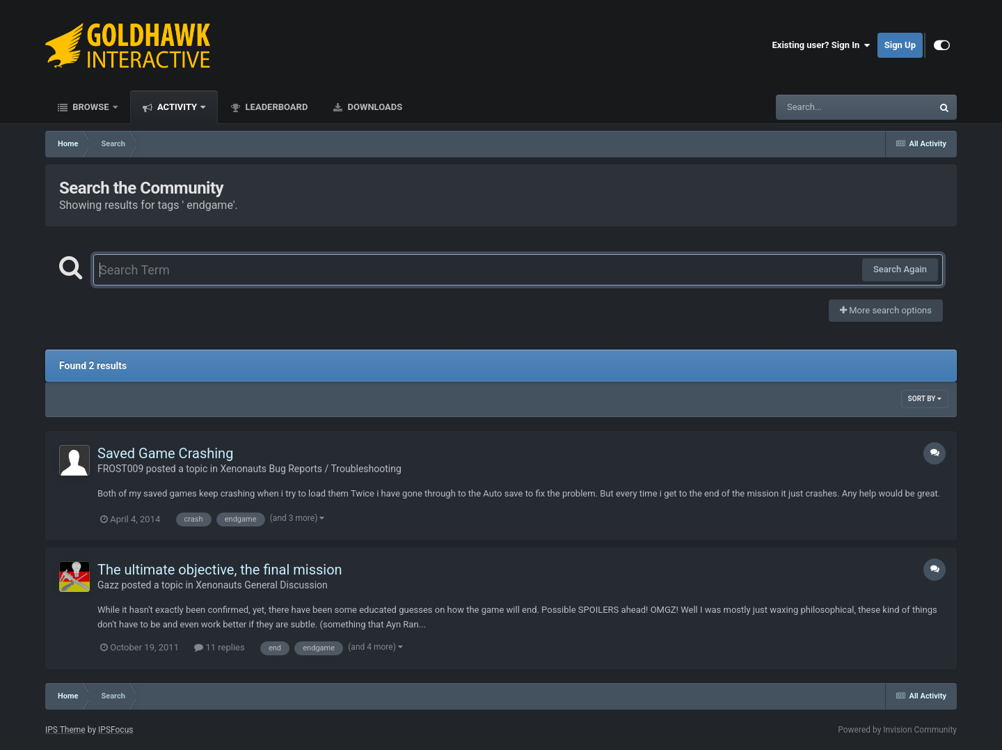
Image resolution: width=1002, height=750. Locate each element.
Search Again (900, 269)
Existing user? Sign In (821, 45)
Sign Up (900, 45)
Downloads (373, 107)
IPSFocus (115, 730)
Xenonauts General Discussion (262, 585)
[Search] (819, 107)
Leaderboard (275, 107)
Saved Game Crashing (165, 453)
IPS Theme (65, 730)
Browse (90, 107)
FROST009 (120, 468)
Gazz (108, 585)
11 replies (219, 647)
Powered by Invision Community (897, 730)
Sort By (924, 399)
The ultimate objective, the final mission (219, 569)
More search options (886, 310)
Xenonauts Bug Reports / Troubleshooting (310, 468)
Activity (177, 107)
